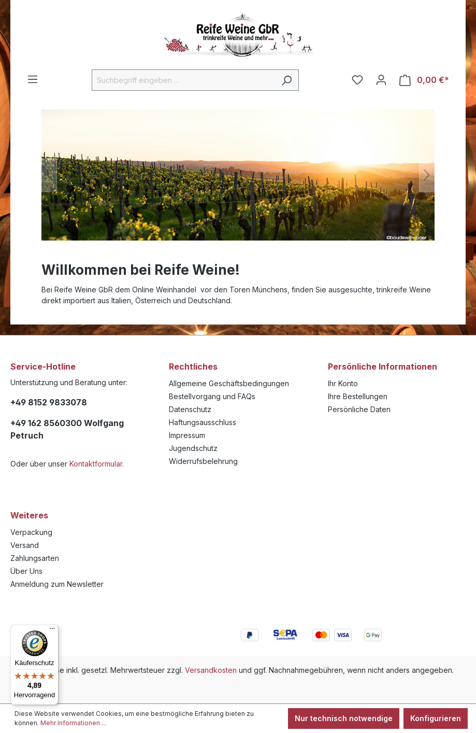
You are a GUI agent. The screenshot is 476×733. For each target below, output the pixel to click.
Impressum (187, 435)
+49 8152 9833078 (48, 402)
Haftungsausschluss (202, 422)
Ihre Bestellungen (357, 396)
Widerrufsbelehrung (203, 461)
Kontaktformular (95, 463)
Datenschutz (190, 409)
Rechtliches (193, 366)
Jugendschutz (193, 448)
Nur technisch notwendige (344, 718)
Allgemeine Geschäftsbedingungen (229, 383)
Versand (24, 545)
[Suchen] (287, 80)
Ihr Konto (343, 383)
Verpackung (31, 532)
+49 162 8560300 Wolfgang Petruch (67, 429)
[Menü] (33, 79)
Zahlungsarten (34, 558)
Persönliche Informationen (382, 366)
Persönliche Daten (359, 409)
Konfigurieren (435, 718)
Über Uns (26, 571)
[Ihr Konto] (381, 80)
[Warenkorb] (424, 80)
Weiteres (29, 515)
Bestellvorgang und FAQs (212, 396)
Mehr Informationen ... (73, 723)
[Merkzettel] (357, 80)
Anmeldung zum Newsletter (57, 584)
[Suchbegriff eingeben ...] (183, 80)
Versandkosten (211, 670)
